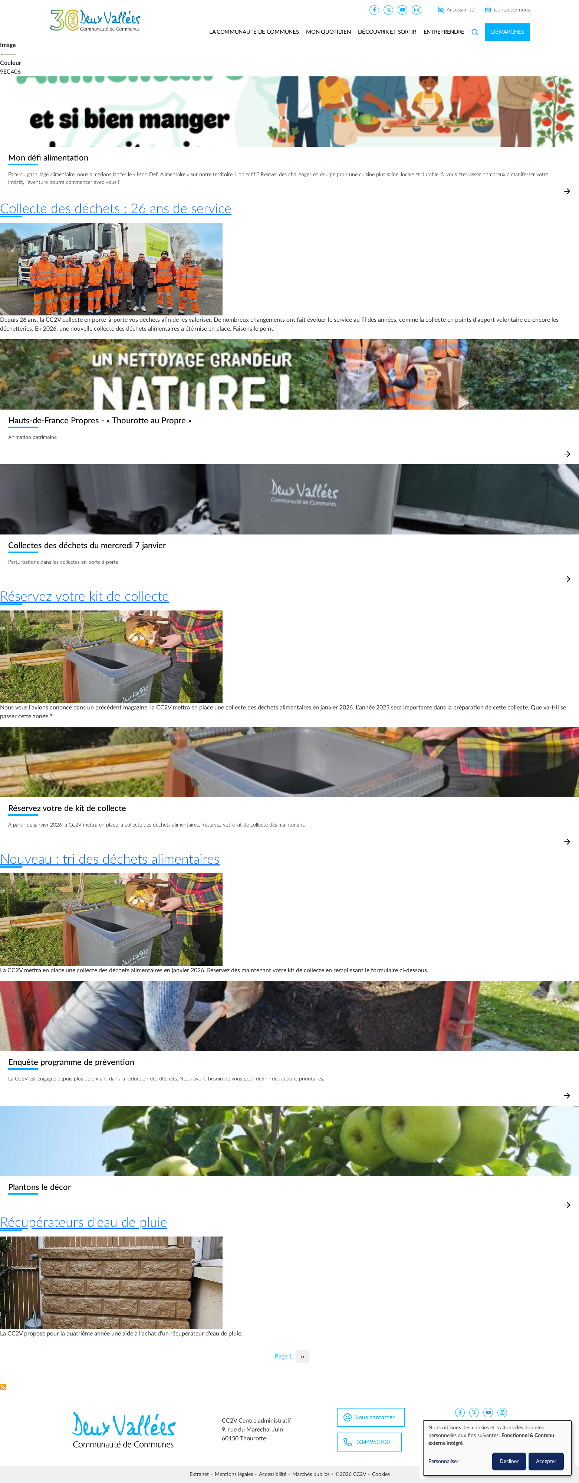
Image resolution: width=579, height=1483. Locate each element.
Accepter (546, 1461)
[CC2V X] (388, 10)
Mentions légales (234, 1474)
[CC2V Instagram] (416, 10)
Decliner (509, 1461)
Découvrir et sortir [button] (387, 32)
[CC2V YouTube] (402, 10)
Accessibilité (460, 10)
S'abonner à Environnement (3, 1387)
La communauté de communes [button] (254, 32)
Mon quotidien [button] (328, 32)
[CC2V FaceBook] (374, 10)
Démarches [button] (507, 32)
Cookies (381, 1474)
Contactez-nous (512, 10)
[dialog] (497, 1448)
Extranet (199, 1474)
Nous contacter (374, 1417)
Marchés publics (310, 1474)
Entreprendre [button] (444, 32)
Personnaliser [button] (443, 1461)
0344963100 (373, 1442)
